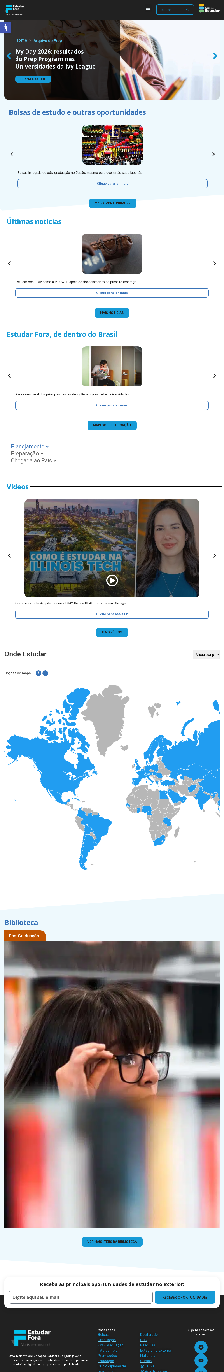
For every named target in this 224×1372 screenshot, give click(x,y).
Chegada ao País (33, 460)
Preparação (27, 453)
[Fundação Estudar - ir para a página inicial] (209, 8)
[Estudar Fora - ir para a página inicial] (14, 10)
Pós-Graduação (24, 935)
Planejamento (30, 446)
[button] (148, 8)
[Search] (187, 9)
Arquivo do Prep (47, 40)
